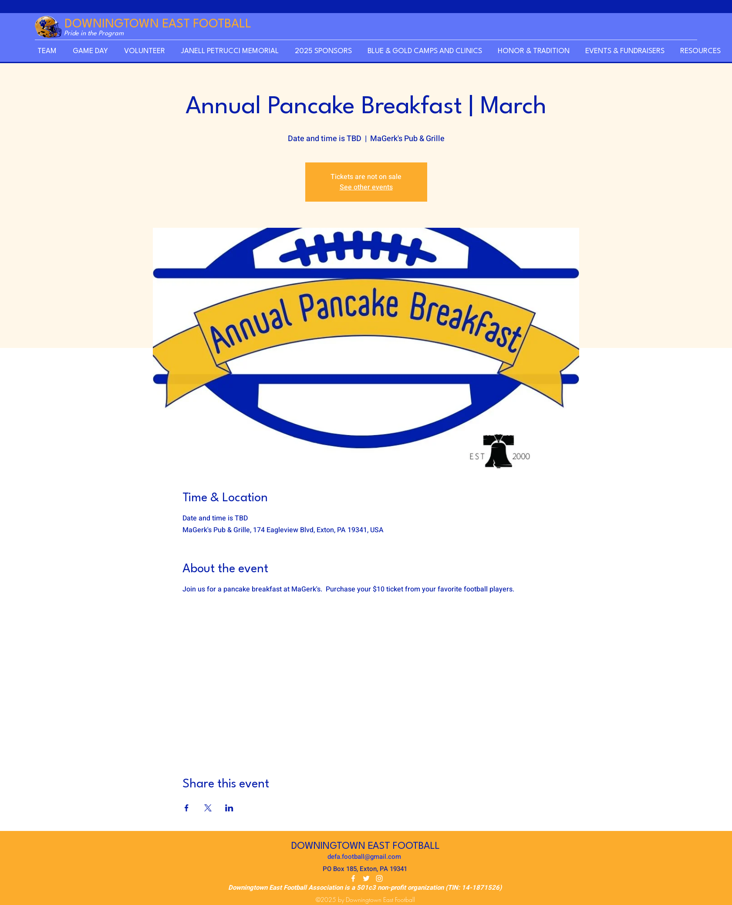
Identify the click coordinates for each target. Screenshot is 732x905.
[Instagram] (379, 878)
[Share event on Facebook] (186, 807)
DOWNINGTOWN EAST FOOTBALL (157, 24)
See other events (366, 187)
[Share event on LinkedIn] (229, 807)
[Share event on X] (208, 807)
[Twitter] (366, 878)
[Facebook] (353, 878)
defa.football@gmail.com (364, 856)
